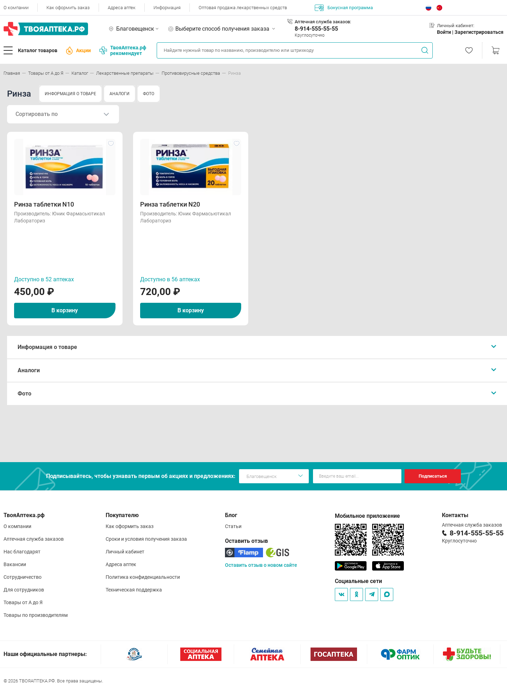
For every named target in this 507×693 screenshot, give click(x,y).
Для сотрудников (24, 590)
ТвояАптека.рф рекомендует (122, 50)
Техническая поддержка (134, 590)
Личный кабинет (125, 551)
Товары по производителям (36, 615)
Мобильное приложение (367, 516)
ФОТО (148, 93)
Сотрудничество (23, 577)
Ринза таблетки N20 (170, 204)
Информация (167, 7)
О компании (16, 7)
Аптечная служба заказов (34, 539)
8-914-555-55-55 (316, 28)
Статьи (233, 526)
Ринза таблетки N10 (44, 204)
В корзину (64, 310)
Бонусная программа (344, 8)
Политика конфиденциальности (143, 577)
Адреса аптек (122, 7)
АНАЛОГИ (119, 93)
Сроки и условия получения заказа (146, 539)
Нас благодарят (22, 551)
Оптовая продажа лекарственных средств (243, 7)
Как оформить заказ (68, 7)
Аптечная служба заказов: (323, 21)
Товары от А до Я (23, 602)
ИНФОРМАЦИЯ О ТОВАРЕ (70, 93)
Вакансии (15, 564)
